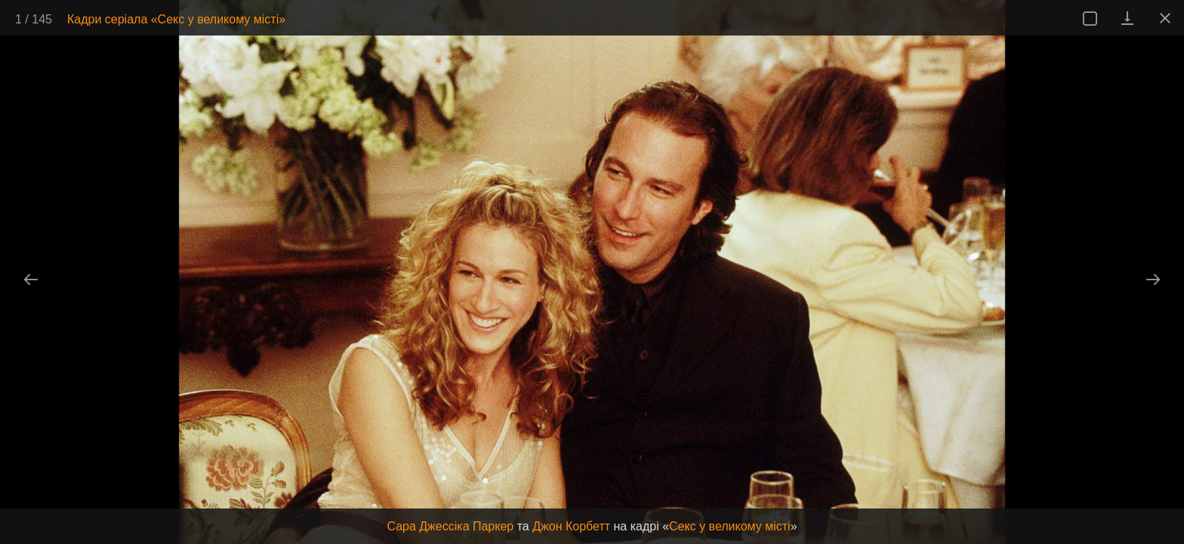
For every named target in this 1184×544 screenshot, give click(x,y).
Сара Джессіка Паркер (450, 526)
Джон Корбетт (571, 526)
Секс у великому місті (730, 526)
